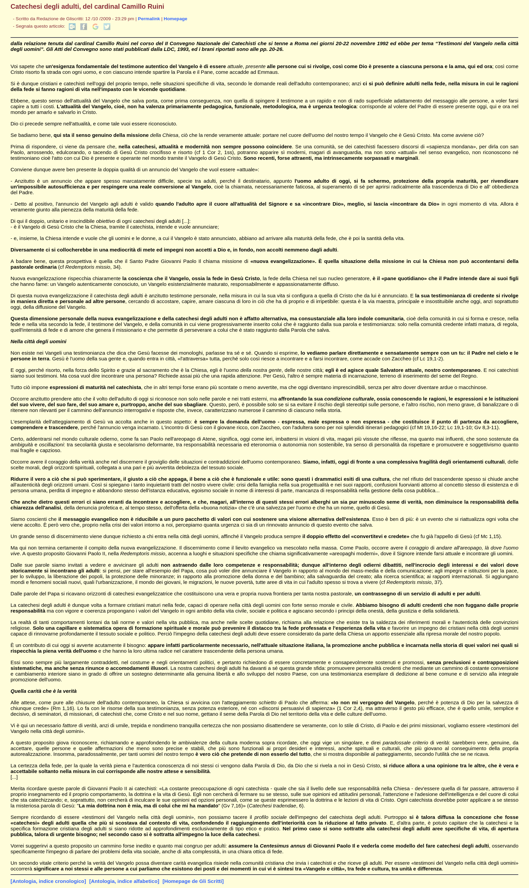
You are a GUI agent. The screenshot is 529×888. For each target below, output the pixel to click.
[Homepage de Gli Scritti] (193, 881)
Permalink (149, 18)
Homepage (175, 18)
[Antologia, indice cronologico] (48, 881)
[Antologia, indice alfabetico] (124, 881)
